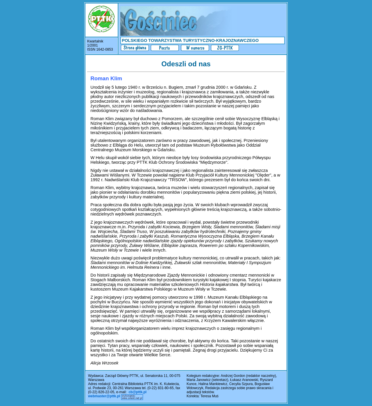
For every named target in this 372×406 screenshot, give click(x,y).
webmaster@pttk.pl (104, 396)
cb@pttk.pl (137, 392)
